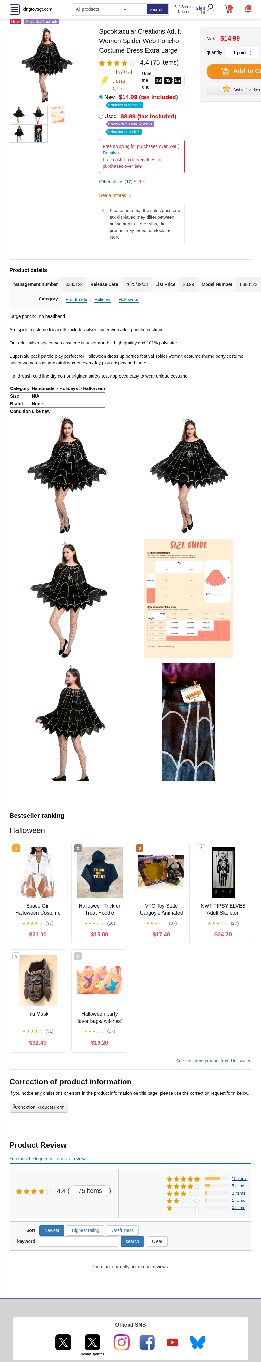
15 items (239, 1178)
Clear (157, 1241)
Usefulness (123, 1230)
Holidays (102, 299)
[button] (247, 8)
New (142, 100)
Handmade (76, 299)
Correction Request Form (39, 1106)
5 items (238, 1185)
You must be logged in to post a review (48, 1158)
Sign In (200, 10)
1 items (238, 1200)
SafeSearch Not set (183, 9)
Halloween (129, 299)
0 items (238, 1207)
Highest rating (85, 1230)
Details (109, 152)
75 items (90, 1190)
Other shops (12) (122, 181)
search (157, 9)
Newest (51, 1230)
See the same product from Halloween (213, 1060)
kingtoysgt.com (37, 9)
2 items (238, 1193)
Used (141, 123)
